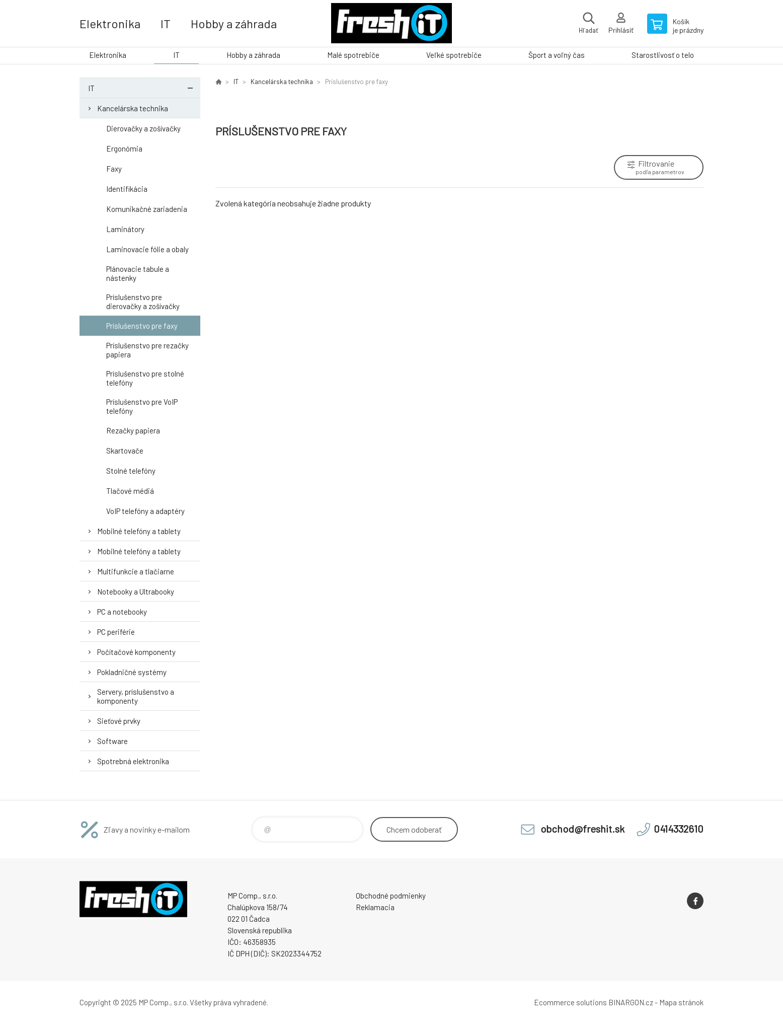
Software (112, 741)
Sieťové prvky (118, 720)
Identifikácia (126, 188)
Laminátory (125, 229)
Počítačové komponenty (136, 651)
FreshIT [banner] (391, 23)
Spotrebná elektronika (133, 761)
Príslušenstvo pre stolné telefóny (145, 378)
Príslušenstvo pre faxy (142, 325)
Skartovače (124, 450)
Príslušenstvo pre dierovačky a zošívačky (143, 301)
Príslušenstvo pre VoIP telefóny (142, 406)
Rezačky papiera (133, 430)
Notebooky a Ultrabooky (135, 591)
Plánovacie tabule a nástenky (137, 273)
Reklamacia (375, 907)
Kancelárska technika (132, 108)
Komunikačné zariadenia (146, 208)
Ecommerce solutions (570, 1002)
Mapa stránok (681, 1002)
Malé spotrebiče (353, 54)
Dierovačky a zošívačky (143, 128)
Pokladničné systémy (132, 672)
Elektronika (110, 23)
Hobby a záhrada (234, 23)
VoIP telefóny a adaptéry (145, 510)
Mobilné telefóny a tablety (139, 531)
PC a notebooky (122, 611)
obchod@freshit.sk (582, 829)
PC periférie (116, 631)
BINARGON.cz (630, 1002)
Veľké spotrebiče (454, 54)
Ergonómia (124, 148)
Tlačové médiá (130, 490)
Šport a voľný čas (556, 54)
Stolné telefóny (130, 470)
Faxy (114, 168)
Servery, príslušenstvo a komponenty (135, 696)
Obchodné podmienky (391, 895)
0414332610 (678, 829)
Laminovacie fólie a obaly (147, 249)
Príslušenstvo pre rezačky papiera (147, 350)
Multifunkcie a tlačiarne (135, 571)
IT (166, 23)
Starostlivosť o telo (663, 54)
